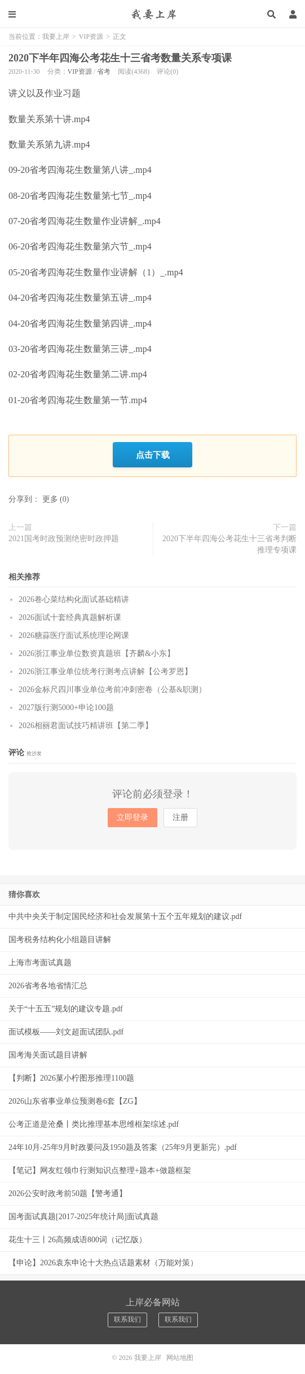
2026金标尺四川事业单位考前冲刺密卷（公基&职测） (112, 686)
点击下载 (153, 453)
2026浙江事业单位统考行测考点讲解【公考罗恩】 (105, 668)
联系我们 (127, 1317)
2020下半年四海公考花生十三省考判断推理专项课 (229, 541)
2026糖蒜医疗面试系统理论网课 (74, 632)
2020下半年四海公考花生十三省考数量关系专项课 (120, 58)
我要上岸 (152, 14)
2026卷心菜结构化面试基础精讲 (74, 596)
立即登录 (132, 815)
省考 (103, 71)
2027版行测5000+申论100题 (66, 705)
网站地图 (179, 1355)
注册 (180, 815)
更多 (50, 496)
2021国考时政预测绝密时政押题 (63, 536)
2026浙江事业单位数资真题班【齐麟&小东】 (97, 650)
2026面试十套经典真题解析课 (70, 614)
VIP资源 (91, 37)
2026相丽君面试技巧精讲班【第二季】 (86, 723)
